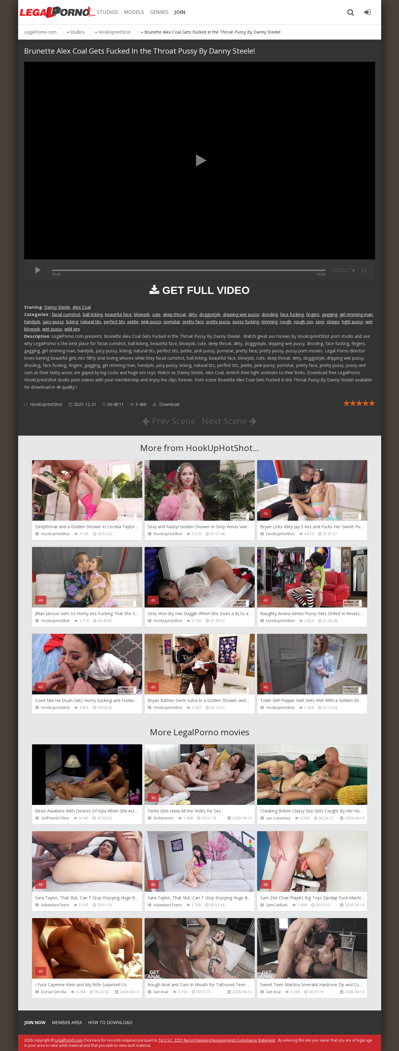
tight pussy (352, 322)
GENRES (159, 12)
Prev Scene (168, 421)
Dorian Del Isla (53, 991)
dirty (192, 314)
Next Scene (229, 421)
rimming (269, 322)
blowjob (142, 314)
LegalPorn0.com (69, 1040)
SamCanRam (277, 905)
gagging (329, 314)
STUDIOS (107, 12)
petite (133, 322)
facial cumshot (66, 314)
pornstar (172, 322)
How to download (110, 1022)
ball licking (93, 314)
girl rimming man (356, 314)
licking (72, 322)
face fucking (292, 314)
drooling (270, 314)
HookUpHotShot (46, 404)
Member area (67, 1022)
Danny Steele (57, 307)
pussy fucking (246, 322)
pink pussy (151, 322)
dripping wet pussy (241, 314)
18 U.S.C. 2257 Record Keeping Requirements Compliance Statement (217, 1040)
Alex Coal (82, 307)
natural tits (90, 322)
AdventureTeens (55, 905)
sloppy (333, 322)
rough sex (303, 322)
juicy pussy (53, 322)
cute (156, 314)
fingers (312, 314)
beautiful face (118, 314)
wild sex (72, 329)
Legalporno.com (57, 12)
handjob (32, 322)
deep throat (174, 314)
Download (165, 404)
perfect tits (114, 322)
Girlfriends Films (55, 818)
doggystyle (210, 314)
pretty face (193, 322)
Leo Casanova (278, 818)
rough (285, 322)
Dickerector (164, 818)
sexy (320, 322)
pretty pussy (218, 322)
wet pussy (52, 329)
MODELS (134, 12)
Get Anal (161, 991)
